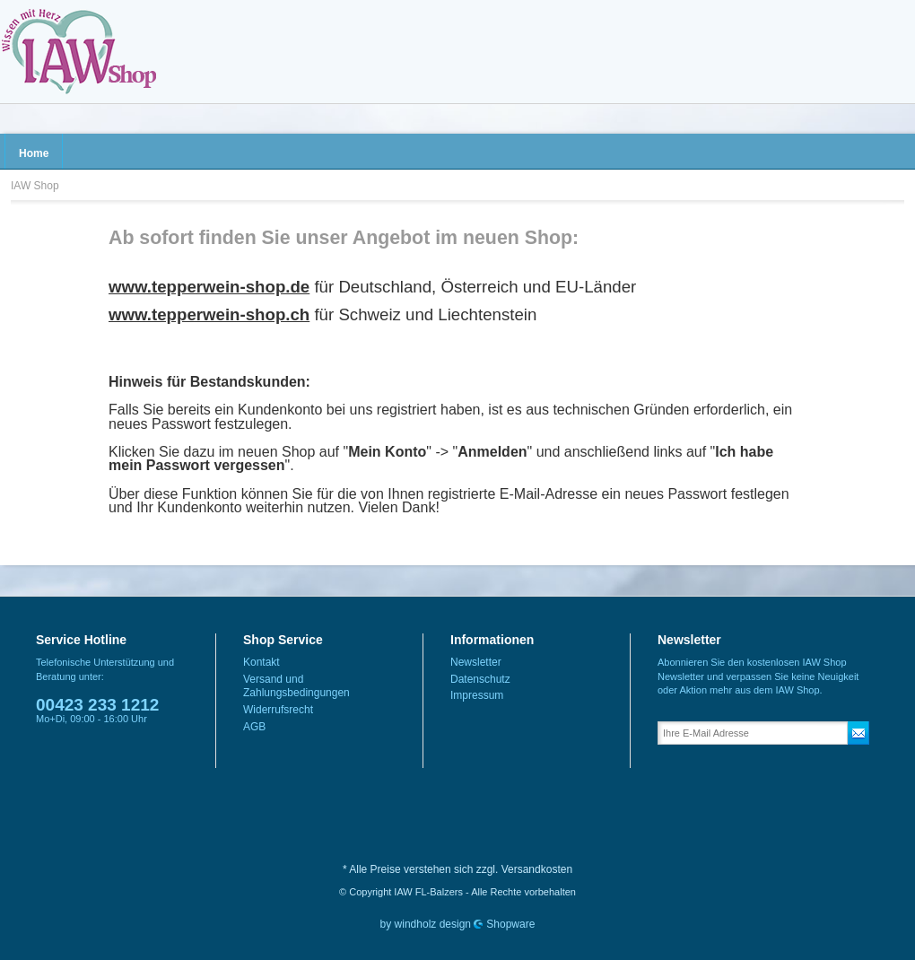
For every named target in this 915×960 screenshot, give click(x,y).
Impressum (476, 695)
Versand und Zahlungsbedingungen (296, 686)
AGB (254, 726)
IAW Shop (78, 51)
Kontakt (261, 662)
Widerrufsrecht (278, 709)
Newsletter (475, 662)
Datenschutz (480, 679)
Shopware (510, 924)
